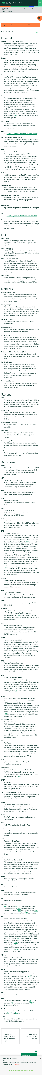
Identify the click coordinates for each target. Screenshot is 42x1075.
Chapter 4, (22, 134)
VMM (5, 906)
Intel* (17, 1013)
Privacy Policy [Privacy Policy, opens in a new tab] (17, 1064)
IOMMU (10, 1013)
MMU (28, 542)
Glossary (10, 11)
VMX (16, 906)
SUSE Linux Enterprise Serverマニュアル (15, 9)
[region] (21, 1065)
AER (5, 714)
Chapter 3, (22, 216)
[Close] (40, 1058)
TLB (16, 691)
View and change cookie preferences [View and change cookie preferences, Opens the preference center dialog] (21, 1070)
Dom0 (16, 115)
